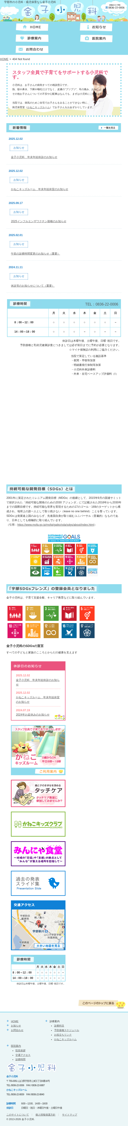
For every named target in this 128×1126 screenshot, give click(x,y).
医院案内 (16, 1045)
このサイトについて (17, 1114)
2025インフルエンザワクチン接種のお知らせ (38, 221)
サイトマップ (69, 1114)
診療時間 (20, 1059)
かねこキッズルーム (38, 107)
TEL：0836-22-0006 (101, 304)
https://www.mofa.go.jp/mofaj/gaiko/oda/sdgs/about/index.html (55, 524)
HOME (4, 59)
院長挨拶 (20, 1050)
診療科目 (59, 1025)
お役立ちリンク (63, 1034)
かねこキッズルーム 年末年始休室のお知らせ (39, 189)
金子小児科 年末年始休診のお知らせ (34, 157)
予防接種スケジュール (66, 1030)
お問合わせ (17, 1030)
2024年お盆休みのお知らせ (32, 714)
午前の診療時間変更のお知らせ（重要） (35, 253)
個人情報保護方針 (45, 1114)
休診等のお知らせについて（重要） (33, 285)
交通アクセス (22, 1055)
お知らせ (16, 1025)
